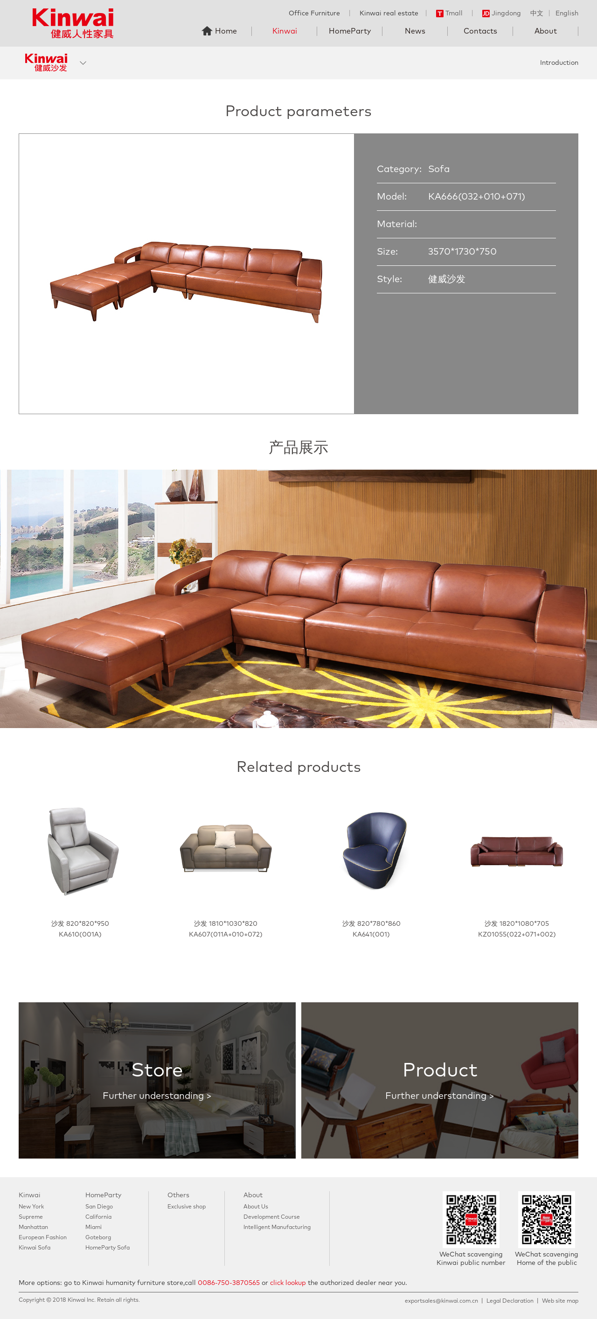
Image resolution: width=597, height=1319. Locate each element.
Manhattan (33, 1227)
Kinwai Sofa (34, 1248)
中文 (536, 13)
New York (31, 1207)
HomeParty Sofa (107, 1248)
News (415, 31)
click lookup (288, 1283)
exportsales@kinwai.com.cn (441, 1301)
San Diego (99, 1207)
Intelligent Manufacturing (277, 1227)
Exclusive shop (186, 1207)
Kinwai (284, 31)
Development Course (271, 1217)
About (546, 31)
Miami (93, 1227)
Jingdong (501, 13)
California (98, 1217)
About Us (255, 1207)
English (566, 13)
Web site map (560, 1301)
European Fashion (43, 1238)
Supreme (31, 1217)
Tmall (449, 13)
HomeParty (350, 31)
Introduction (559, 63)
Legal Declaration (510, 1301)
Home (226, 31)
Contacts (480, 31)
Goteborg (98, 1238)
